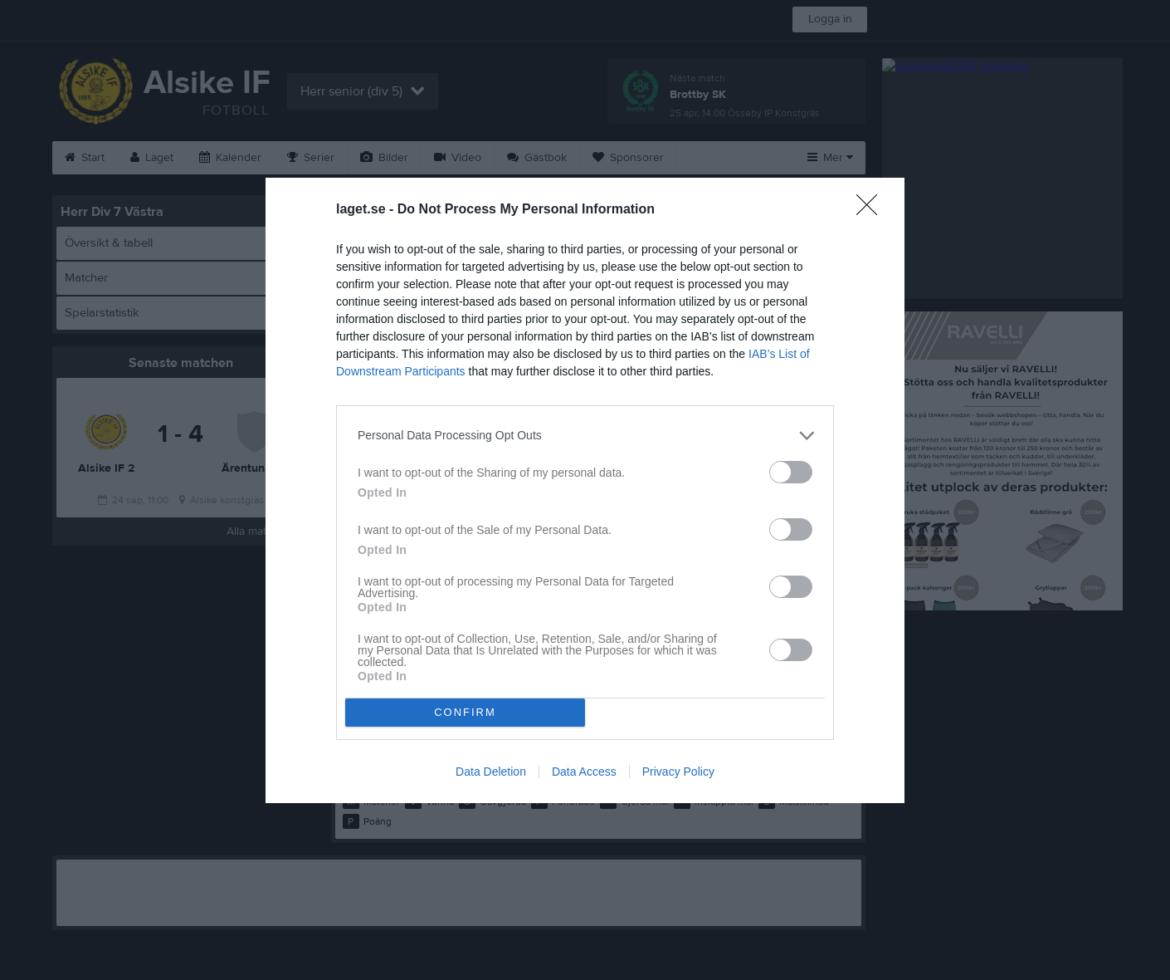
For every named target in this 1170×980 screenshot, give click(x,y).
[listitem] (585, 435)
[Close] (872, 210)
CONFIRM (465, 712)
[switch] (790, 472)
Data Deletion (491, 771)
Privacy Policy (678, 771)
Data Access (584, 771)
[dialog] (585, 490)
